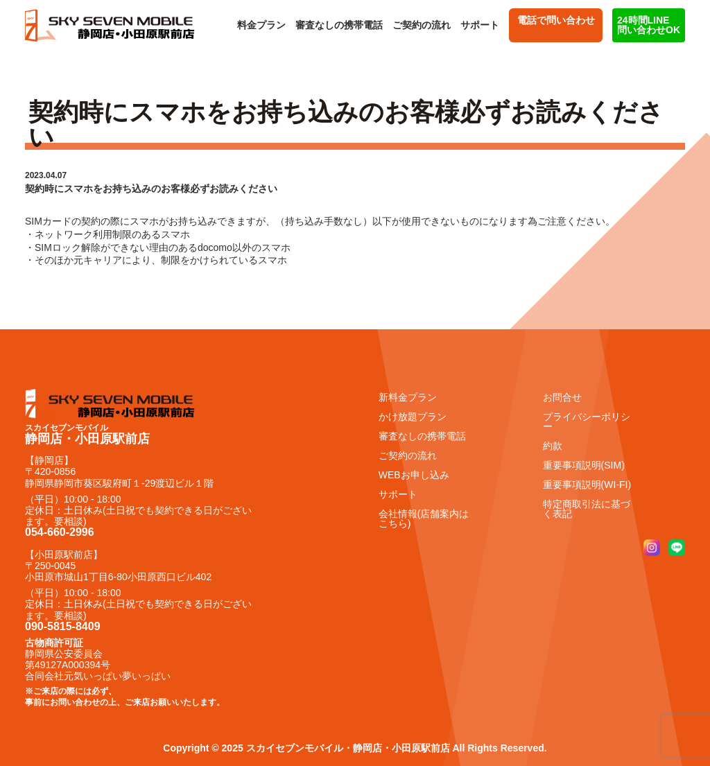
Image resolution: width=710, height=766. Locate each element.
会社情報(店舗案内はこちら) (424, 518)
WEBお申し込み (414, 474)
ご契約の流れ (421, 25)
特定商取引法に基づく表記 (586, 508)
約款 (552, 445)
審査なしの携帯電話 (339, 25)
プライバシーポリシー (586, 421)
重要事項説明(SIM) (584, 465)
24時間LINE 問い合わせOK (648, 25)
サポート (479, 25)
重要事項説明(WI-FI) (587, 484)
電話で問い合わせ (556, 25)
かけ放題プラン (413, 416)
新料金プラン (408, 397)
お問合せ (562, 397)
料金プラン (261, 25)
